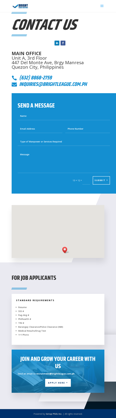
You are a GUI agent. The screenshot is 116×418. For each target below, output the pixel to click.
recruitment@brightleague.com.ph (55, 373)
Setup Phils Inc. (54, 413)
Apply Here (56, 382)
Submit (100, 180)
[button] (65, 250)
